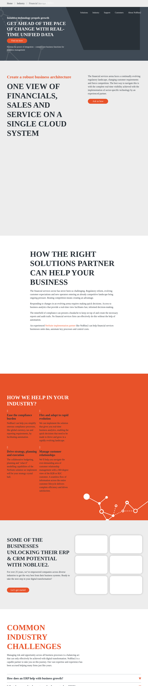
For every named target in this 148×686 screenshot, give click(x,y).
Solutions (84, 13)
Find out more (17, 41)
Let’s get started (18, 590)
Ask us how (97, 101)
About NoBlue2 (134, 13)
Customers (119, 13)
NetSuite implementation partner (60, 325)
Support (107, 13)
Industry (95, 13)
